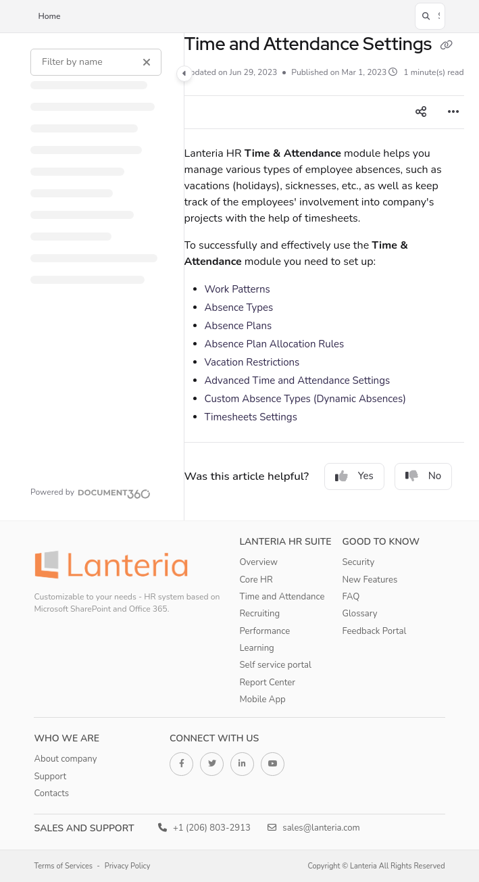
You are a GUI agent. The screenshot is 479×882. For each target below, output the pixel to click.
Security (359, 562)
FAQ (351, 597)
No (423, 476)
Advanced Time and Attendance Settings (297, 380)
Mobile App (263, 699)
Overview (259, 562)
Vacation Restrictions (252, 362)
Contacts (51, 793)
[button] (430, 16)
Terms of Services (63, 866)
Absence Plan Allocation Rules (275, 344)
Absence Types (239, 307)
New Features (370, 580)
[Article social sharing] (421, 112)
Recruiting (260, 614)
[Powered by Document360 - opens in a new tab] (90, 492)
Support (50, 776)
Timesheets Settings (251, 417)
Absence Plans (238, 326)
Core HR (256, 580)
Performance (265, 631)
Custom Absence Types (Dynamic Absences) (306, 399)
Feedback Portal (375, 631)
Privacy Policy (128, 866)
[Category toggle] (184, 74)
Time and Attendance (282, 597)
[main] (324, 276)
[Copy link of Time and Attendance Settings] (446, 45)
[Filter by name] (95, 62)
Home (49, 16)
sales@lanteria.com (314, 828)
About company (65, 759)
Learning (257, 648)
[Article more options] (453, 112)
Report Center (268, 683)
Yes (354, 476)
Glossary (360, 614)
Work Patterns (237, 289)
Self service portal (275, 665)
